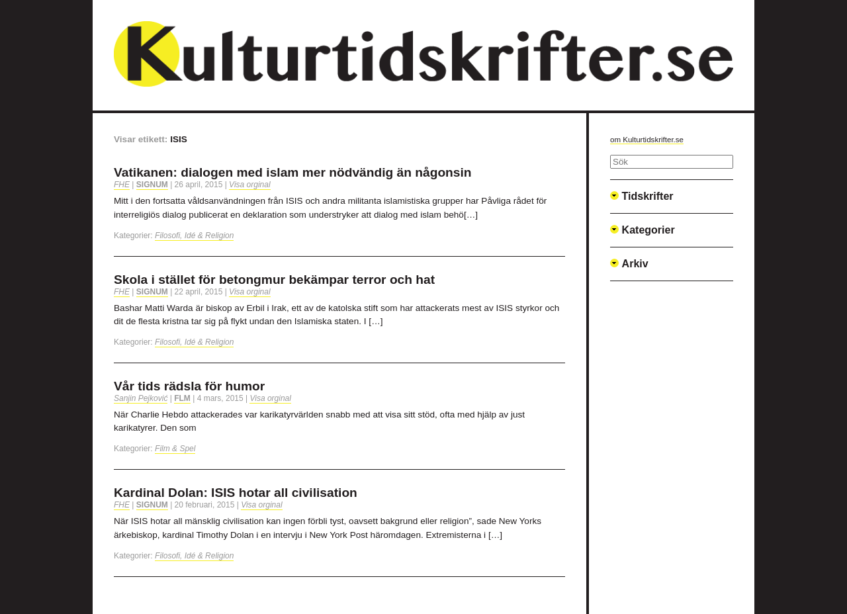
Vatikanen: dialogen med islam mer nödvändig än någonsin (293, 172)
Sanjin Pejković (140, 398)
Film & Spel (175, 448)
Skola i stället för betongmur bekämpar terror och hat (274, 279)
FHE (122, 184)
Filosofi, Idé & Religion (194, 235)
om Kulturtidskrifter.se (647, 140)
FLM (182, 398)
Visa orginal (249, 184)
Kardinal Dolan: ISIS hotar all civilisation (235, 493)
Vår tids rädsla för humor (189, 386)
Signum (152, 184)
